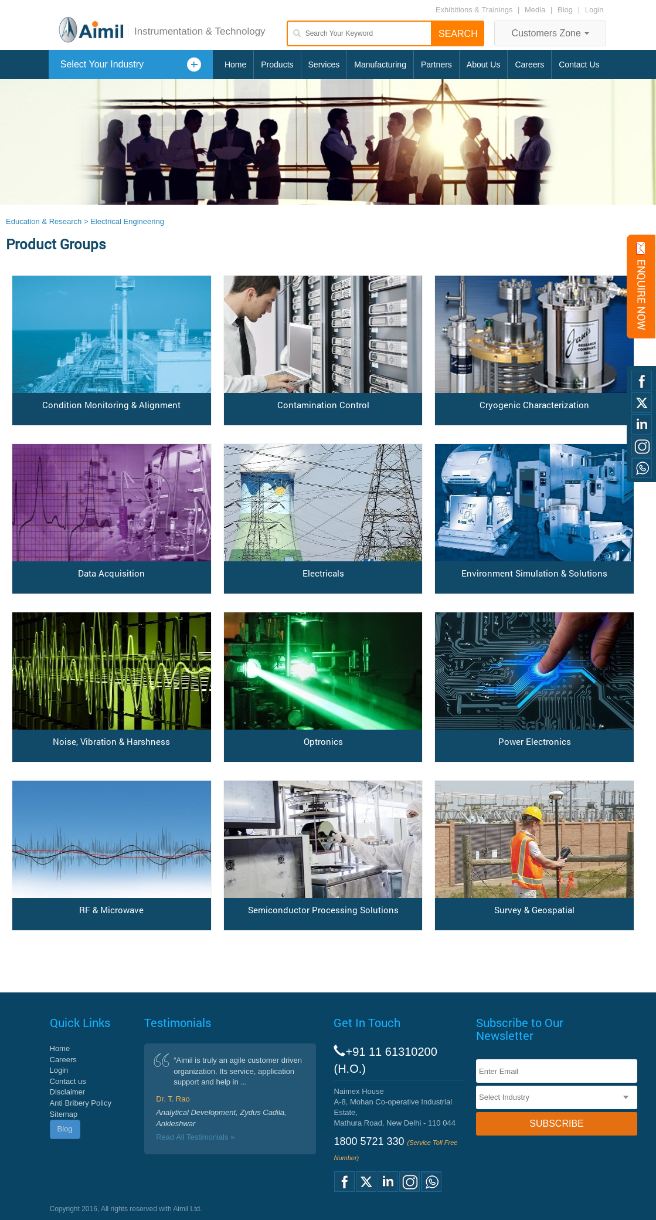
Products (277, 64)
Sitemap (64, 1114)
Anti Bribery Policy (80, 1103)
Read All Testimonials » (195, 1137)
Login (594, 9)
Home (235, 64)
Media (536, 9)
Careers (529, 64)
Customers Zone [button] (551, 33)
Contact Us (579, 64)
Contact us (68, 1081)
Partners (436, 64)
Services (324, 64)
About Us (484, 64)
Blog (565, 9)
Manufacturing (380, 64)
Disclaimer (68, 1091)
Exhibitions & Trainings (474, 9)
